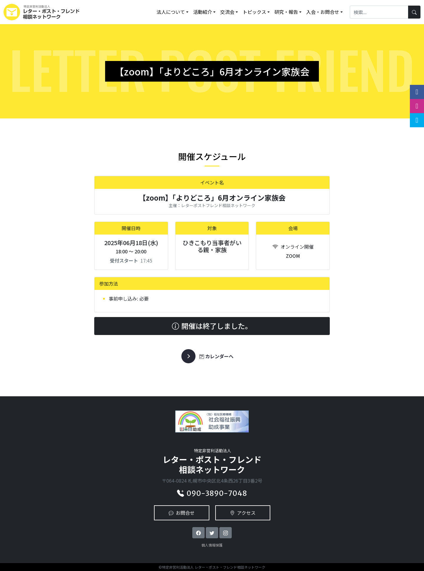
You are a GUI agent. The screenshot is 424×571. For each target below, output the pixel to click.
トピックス (254, 11)
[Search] (379, 12)
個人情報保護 (212, 544)
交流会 (227, 11)
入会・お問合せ (322, 11)
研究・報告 (286, 11)
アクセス (243, 512)
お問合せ (182, 512)
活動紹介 (202, 11)
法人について (171, 11)
